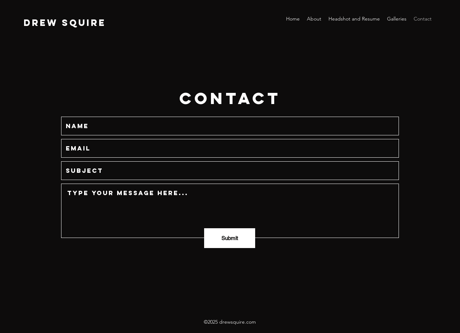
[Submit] (229, 238)
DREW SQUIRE (65, 22)
